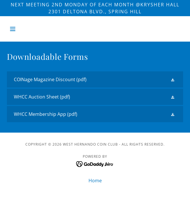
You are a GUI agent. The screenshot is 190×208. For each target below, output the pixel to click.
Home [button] (95, 180)
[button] (20, 29)
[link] (95, 79)
